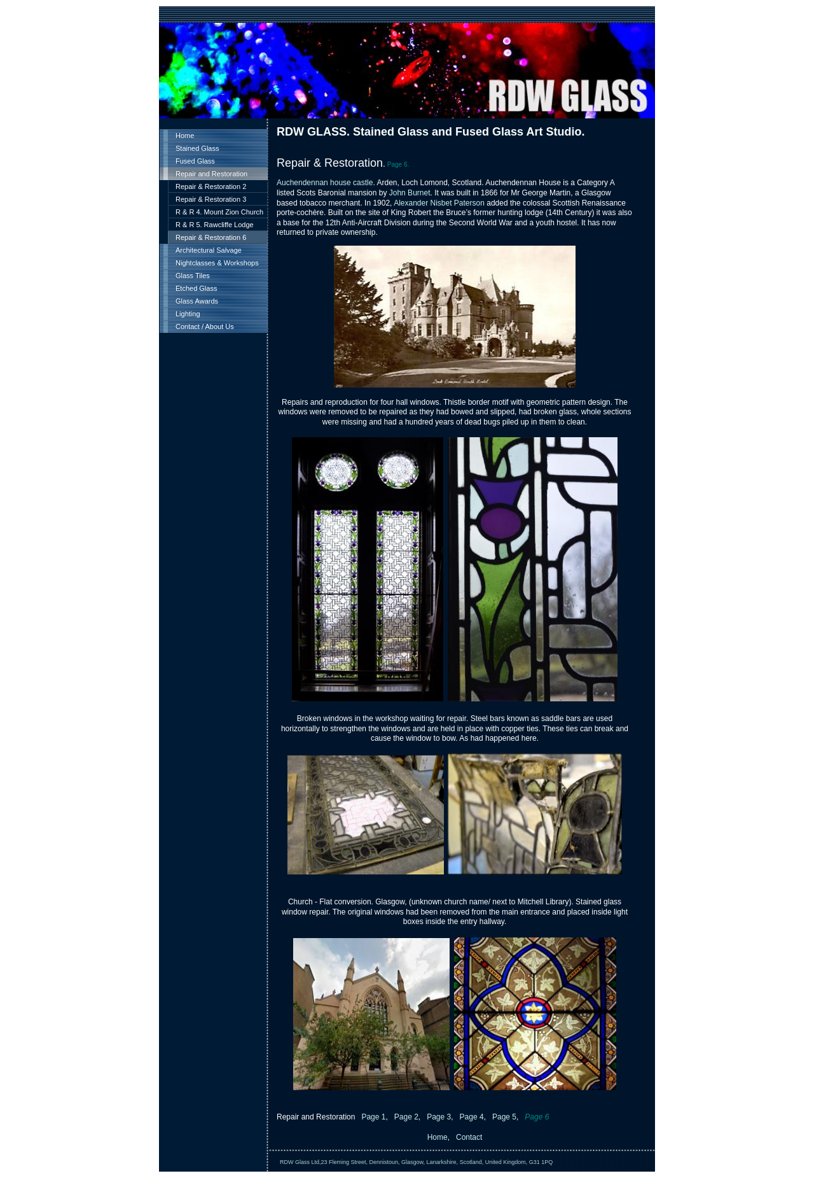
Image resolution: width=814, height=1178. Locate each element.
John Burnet (410, 192)
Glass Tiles (193, 275)
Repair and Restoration (211, 174)
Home (185, 135)
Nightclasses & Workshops (217, 263)
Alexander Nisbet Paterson (439, 203)
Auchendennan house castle (325, 182)
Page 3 (439, 1116)
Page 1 (372, 1116)
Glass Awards (197, 301)
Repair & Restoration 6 (211, 237)
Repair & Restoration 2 (211, 186)
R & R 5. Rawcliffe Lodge (215, 224)
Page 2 (405, 1116)
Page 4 (470, 1116)
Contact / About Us (205, 326)
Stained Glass (197, 148)
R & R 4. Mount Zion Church (219, 212)
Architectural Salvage (209, 250)
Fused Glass (195, 161)
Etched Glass (196, 288)
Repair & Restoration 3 (211, 199)
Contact (469, 1137)
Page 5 (504, 1116)
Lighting (188, 314)
